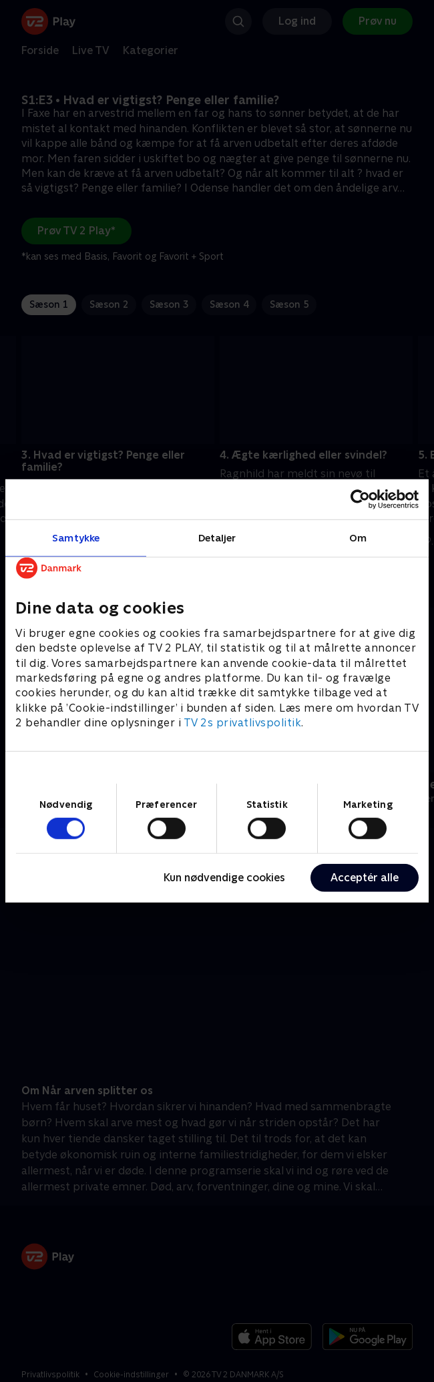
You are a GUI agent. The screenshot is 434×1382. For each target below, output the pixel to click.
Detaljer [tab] (217, 537)
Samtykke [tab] (75, 537)
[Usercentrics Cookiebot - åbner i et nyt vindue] (360, 499)
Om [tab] (358, 537)
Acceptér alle (365, 877)
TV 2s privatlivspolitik (243, 722)
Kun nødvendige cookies (224, 877)
